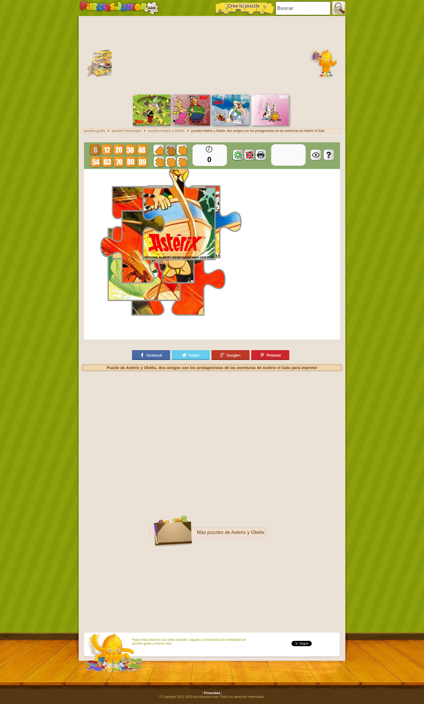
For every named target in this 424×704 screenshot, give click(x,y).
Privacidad (212, 693)
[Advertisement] (212, 54)
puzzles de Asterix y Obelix (236, 532)
